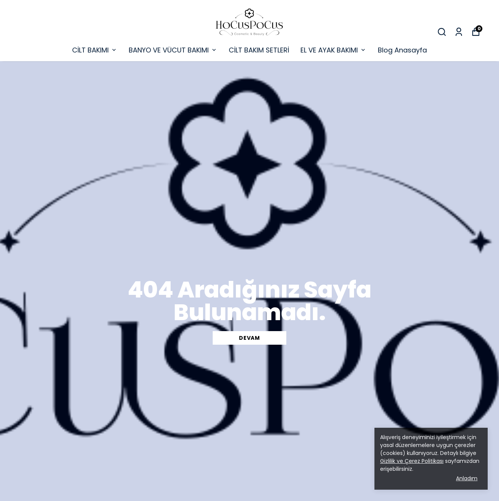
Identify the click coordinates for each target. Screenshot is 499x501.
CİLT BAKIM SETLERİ (259, 50)
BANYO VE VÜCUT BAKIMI (173, 50)
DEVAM (249, 338)
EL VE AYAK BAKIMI (333, 50)
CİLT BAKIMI (94, 50)
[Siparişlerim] (459, 32)
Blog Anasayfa (402, 50)
